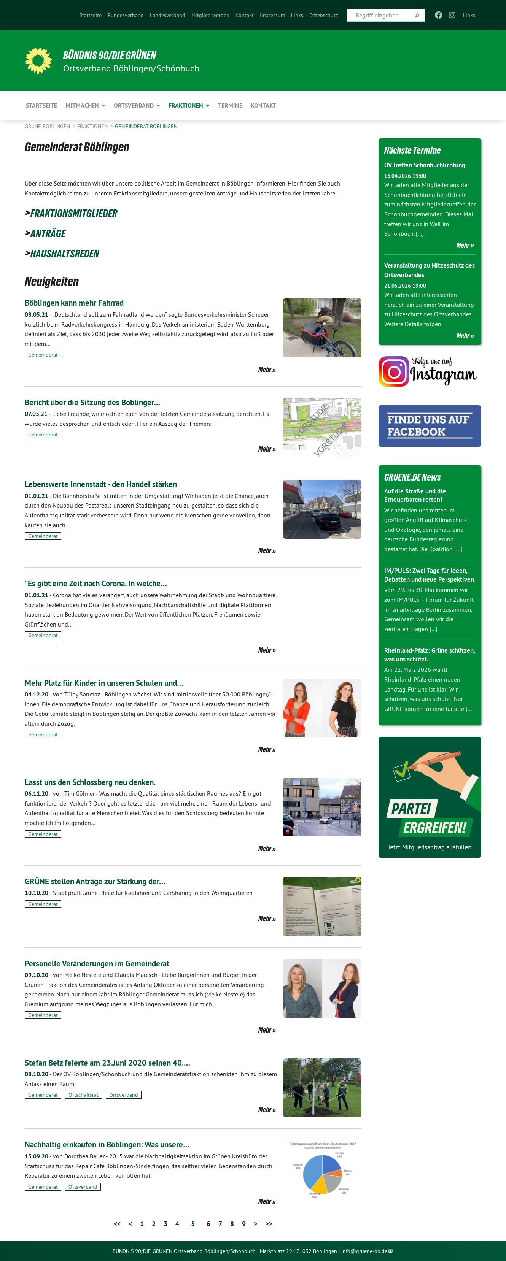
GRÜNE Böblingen (48, 126)
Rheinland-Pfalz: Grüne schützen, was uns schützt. (423, 663)
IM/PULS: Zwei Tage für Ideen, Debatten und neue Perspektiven (428, 579)
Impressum (272, 15)
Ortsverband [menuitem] (134, 105)
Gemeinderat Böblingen (146, 126)
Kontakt (244, 15)
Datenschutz (323, 15)
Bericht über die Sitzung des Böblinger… (102, 402)
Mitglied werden (210, 15)
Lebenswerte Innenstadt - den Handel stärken (112, 484)
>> (268, 1223)
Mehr (264, 369)
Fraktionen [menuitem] (186, 105)
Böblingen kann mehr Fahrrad (82, 302)
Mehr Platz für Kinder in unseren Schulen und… (116, 682)
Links (297, 15)
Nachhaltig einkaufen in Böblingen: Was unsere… (119, 1144)
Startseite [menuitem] (41, 105)
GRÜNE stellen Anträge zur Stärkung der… (106, 881)
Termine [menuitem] (230, 105)
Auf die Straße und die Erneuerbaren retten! (417, 495)
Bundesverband (126, 15)
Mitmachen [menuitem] (82, 105)
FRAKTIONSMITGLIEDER (81, 212)
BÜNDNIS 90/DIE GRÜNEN (118, 55)
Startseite (91, 15)
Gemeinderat (43, 354)
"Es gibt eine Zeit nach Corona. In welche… (106, 583)
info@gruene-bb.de (364, 1251)
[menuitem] (91, 15)
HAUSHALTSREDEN (71, 253)
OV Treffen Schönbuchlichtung (428, 164)
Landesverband (167, 15)
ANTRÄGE (51, 232)
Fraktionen (93, 126)
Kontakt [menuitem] (263, 105)
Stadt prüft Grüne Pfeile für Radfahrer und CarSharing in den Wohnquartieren (139, 892)
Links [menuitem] (469, 15)
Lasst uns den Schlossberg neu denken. (100, 782)
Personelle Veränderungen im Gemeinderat (107, 963)
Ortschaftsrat (83, 1094)
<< (117, 1223)
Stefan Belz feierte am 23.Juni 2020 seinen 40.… (119, 1062)
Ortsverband (123, 1094)
